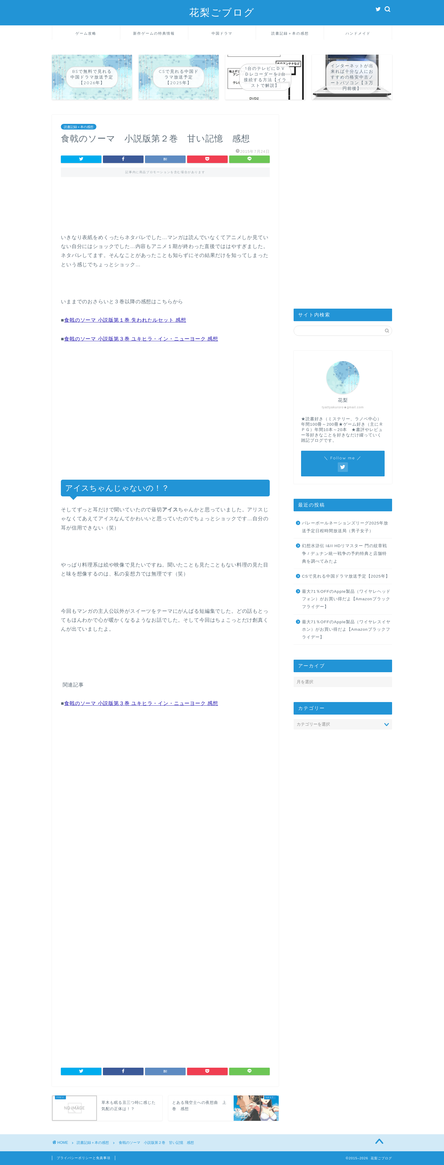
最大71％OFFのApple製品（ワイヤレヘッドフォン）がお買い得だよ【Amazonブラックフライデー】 (346, 599)
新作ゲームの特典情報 (154, 33)
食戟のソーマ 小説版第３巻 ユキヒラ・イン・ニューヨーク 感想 (141, 339)
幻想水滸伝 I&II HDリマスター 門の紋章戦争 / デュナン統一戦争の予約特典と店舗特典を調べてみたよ (344, 553)
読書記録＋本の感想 (290, 33)
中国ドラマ (222, 33)
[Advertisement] (165, 209)
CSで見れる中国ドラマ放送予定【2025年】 (346, 576)
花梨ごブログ (222, 12)
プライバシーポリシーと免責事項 (83, 1158)
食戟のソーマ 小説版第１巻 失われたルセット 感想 (125, 320)
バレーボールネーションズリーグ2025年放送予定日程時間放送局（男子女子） (345, 527)
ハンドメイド (358, 33)
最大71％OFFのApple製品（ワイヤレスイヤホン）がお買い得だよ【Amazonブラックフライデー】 (346, 629)
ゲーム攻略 (85, 33)
